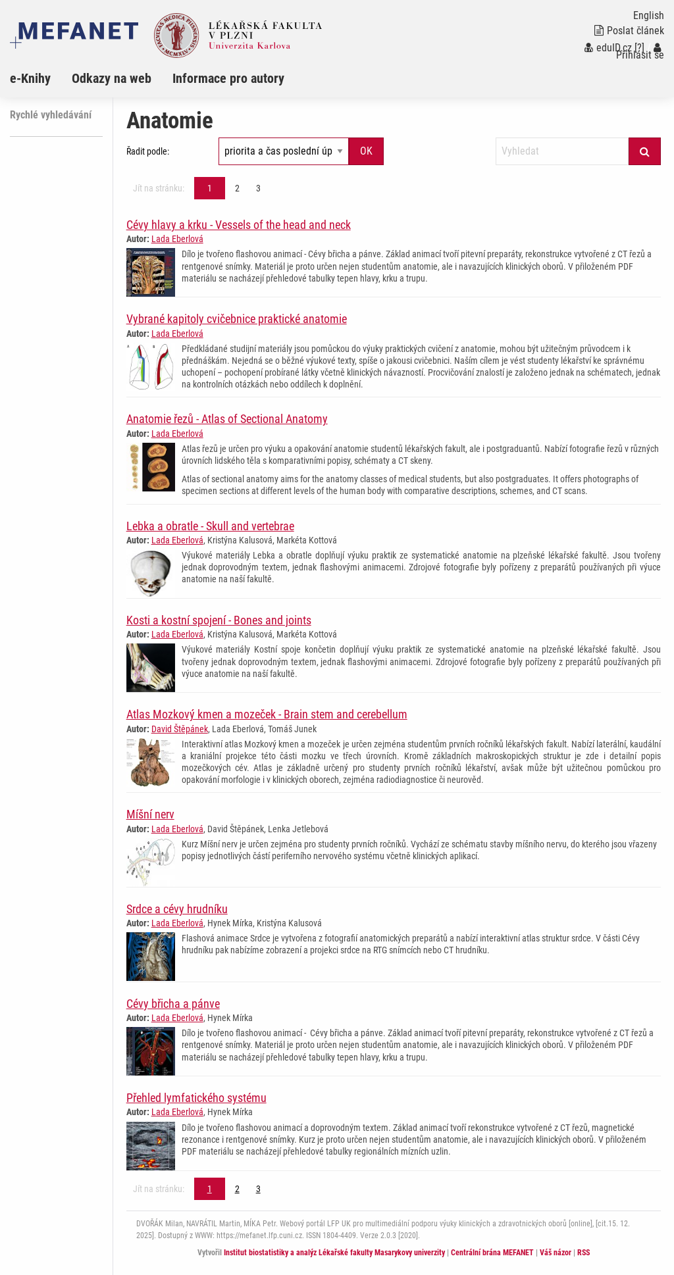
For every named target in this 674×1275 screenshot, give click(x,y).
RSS (583, 1252)
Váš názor (555, 1252)
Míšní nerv (150, 814)
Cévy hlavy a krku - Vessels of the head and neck (238, 225)
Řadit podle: (147, 151)
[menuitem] (41, 78)
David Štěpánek (179, 729)
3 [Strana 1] (258, 188)
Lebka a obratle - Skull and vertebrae (210, 526)
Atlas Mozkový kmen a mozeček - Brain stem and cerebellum (266, 714)
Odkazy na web (111, 78)
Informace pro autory (228, 78)
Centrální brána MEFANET (492, 1252)
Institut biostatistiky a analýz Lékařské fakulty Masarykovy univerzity (334, 1252)
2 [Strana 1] (237, 188)
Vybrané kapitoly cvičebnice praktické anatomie (236, 319)
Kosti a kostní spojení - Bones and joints (218, 620)
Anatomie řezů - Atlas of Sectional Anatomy (227, 419)
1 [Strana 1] (209, 188)
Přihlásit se (640, 51)
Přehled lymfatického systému (196, 1098)
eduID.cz (608, 47)
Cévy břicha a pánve (173, 1004)
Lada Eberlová (177, 239)
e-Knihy (30, 78)
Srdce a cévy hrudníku (177, 909)
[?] (639, 47)
